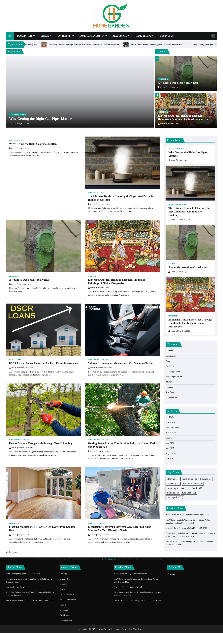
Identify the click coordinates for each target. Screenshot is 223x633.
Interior (163, 114)
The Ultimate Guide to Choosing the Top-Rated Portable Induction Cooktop (120, 198)
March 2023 (170, 458)
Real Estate (119, 36)
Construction (171, 356)
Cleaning (169, 351)
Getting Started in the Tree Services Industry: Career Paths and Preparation (122, 445)
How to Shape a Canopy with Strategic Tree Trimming (40, 443)
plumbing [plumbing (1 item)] (173, 492)
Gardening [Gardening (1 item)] (173, 483)
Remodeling (143, 36)
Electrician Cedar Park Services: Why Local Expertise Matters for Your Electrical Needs (119, 528)
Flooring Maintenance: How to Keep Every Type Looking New (42, 528)
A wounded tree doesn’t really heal (49, 44)
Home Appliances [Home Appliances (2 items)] (193, 483)
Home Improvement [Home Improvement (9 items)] (177, 488)
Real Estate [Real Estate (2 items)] (189, 492)
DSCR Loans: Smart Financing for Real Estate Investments (183, 44)
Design (45, 36)
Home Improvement (92, 36)
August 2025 (171, 433)
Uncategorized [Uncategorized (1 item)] (175, 497)
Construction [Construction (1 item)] (189, 479)
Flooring (14, 523)
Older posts (11, 552)
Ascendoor (115, 629)
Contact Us (167, 36)
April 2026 (170, 417)
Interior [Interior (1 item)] (197, 488)
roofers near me (109, 559)
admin (12, 124)
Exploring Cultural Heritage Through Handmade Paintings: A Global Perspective (111, 44)
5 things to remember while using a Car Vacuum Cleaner (120, 363)
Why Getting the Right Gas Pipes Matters (41, 119)
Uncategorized (18, 114)
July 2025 (170, 438)
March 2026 (170, 422)
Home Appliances (97, 193)
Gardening (170, 366)
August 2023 (171, 453)
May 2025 (170, 448)
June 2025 (170, 443)
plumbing (164, 81)
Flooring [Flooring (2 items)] (205, 479)
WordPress (138, 629)
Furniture (64, 36)
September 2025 (172, 427)
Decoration (24, 36)
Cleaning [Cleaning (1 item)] (172, 479)
